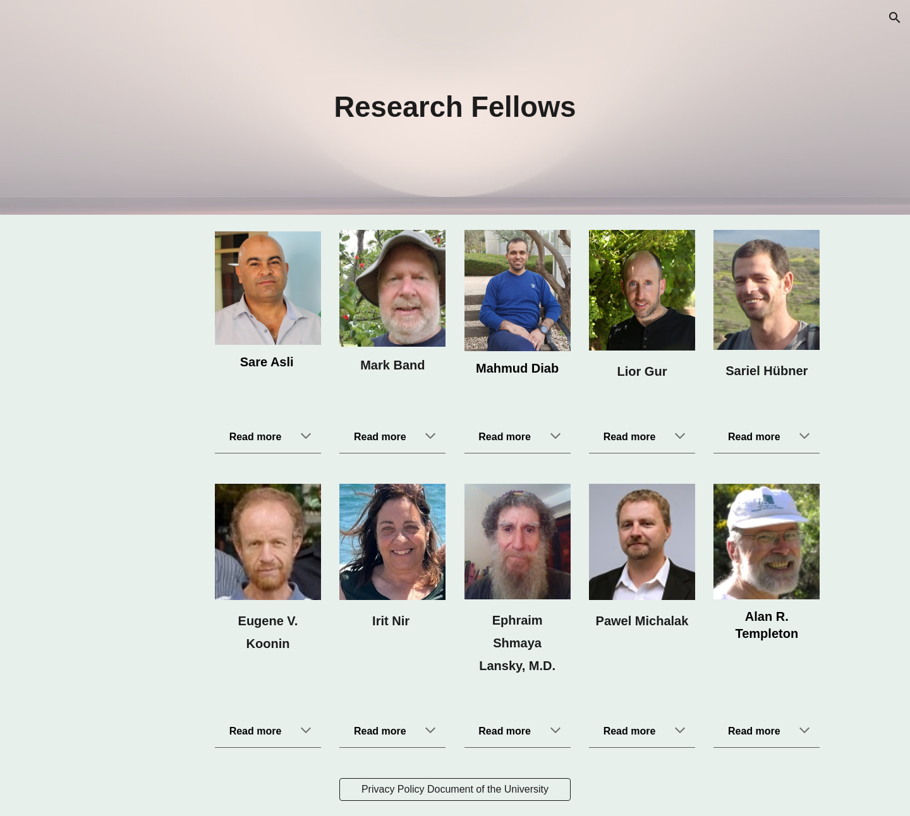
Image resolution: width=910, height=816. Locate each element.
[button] (895, 18)
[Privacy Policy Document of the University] (454, 789)
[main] (455, 108)
